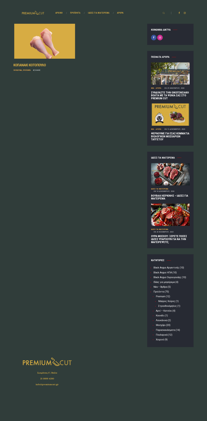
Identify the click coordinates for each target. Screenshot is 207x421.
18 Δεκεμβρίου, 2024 (164, 191)
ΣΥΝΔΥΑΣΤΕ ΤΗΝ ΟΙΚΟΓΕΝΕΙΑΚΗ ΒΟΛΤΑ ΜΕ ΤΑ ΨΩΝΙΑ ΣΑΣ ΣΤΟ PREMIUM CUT (170, 95)
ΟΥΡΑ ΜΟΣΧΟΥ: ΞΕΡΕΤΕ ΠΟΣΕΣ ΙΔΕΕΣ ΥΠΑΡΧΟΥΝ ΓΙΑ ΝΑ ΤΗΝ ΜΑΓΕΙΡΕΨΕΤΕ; (169, 239)
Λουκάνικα (161, 320)
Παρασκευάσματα (165, 330)
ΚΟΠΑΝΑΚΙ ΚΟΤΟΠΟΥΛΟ (29, 65)
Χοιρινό (160, 339)
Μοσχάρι (161, 325)
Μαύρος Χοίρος (166, 301)
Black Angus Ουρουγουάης (167, 277)
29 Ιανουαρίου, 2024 (174, 88)
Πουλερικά (17, 70)
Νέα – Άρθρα (160, 286)
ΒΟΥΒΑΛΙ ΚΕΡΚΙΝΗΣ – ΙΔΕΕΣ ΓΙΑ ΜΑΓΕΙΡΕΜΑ (169, 197)
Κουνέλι (160, 315)
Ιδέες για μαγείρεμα (159, 189)
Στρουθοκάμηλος (167, 306)
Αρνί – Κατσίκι (164, 310)
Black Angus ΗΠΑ (162, 272)
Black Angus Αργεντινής (166, 267)
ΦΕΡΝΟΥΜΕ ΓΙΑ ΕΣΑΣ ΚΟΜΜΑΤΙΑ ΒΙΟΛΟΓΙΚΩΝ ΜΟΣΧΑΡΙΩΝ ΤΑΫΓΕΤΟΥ (170, 136)
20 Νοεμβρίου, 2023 (163, 232)
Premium (160, 296)
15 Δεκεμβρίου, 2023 (174, 129)
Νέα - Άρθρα (156, 88)
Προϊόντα (27, 70)
